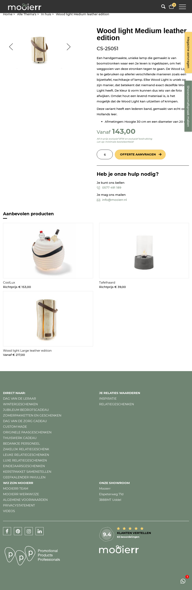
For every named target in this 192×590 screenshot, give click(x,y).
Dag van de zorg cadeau (25, 421)
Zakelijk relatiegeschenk (26, 449)
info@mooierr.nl (112, 200)
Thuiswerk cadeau (20, 438)
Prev (9, 47)
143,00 (124, 131)
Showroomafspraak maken (188, 106)
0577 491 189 (109, 187)
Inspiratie (108, 398)
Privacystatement (19, 505)
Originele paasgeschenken (27, 432)
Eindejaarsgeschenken (24, 466)
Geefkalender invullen (24, 477)
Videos (9, 511)
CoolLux (9, 282)
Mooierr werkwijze (21, 494)
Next (71, 47)
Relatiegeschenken (116, 404)
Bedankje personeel (21, 443)
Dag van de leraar (19, 398)
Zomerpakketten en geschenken (32, 415)
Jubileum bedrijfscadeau (26, 410)
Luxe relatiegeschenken (25, 460)
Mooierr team (15, 488)
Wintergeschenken (20, 404)
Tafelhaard (107, 282)
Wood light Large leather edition (27, 350)
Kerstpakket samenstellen (27, 472)
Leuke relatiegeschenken (26, 455)
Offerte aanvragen (138, 154)
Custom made (15, 427)
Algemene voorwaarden (25, 500)
